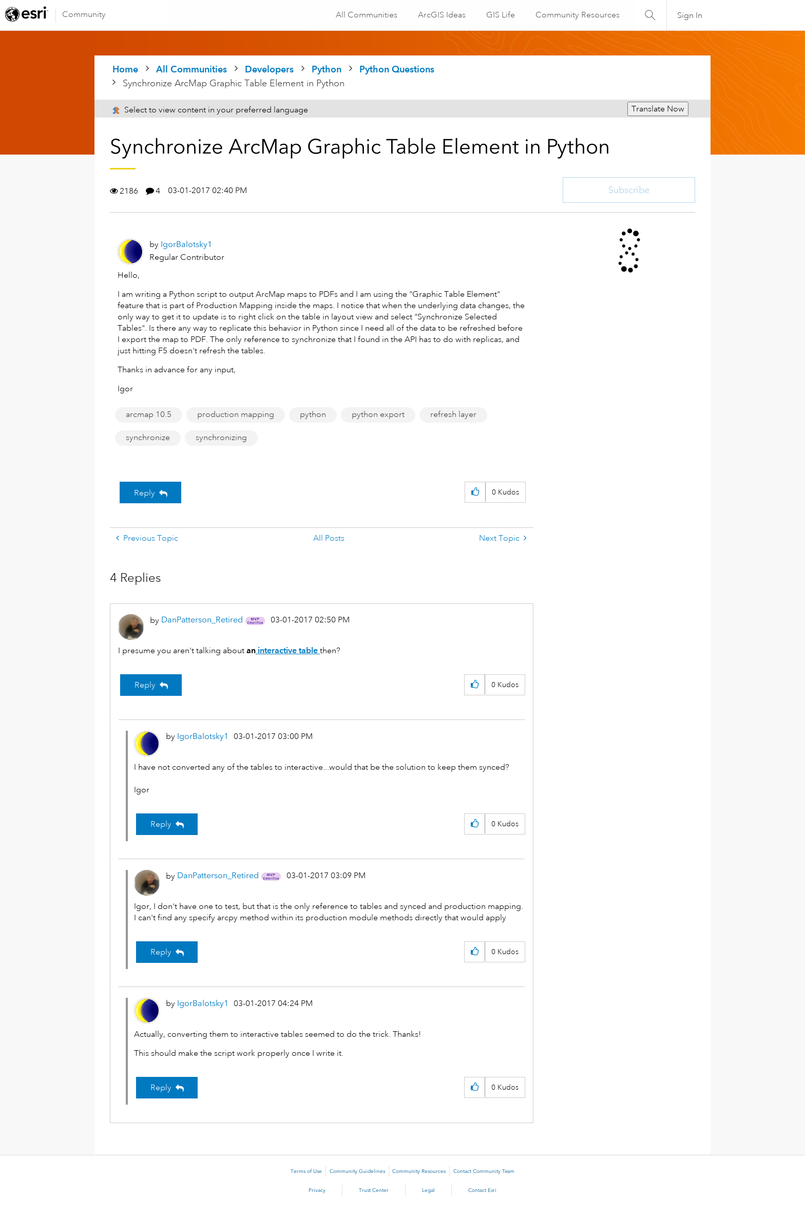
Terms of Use (306, 1171)
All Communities (366, 15)
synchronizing (221, 437)
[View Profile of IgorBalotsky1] (186, 244)
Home (125, 69)
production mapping (235, 414)
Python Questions (396, 69)
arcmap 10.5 (148, 414)
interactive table (288, 650)
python (313, 414)
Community (84, 14)
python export (378, 414)
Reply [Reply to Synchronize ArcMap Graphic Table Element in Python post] (144, 493)
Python (326, 69)
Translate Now (657, 109)
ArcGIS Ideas (441, 15)
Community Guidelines (357, 1171)
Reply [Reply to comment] (145, 685)
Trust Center (374, 1190)
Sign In (689, 15)
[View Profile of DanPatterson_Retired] (202, 619)
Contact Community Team (483, 1171)
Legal (428, 1190)
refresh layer (453, 414)
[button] (475, 492)
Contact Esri (482, 1190)
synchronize (148, 437)
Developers (269, 69)
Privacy (317, 1190)
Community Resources (577, 15)
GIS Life (500, 15)
